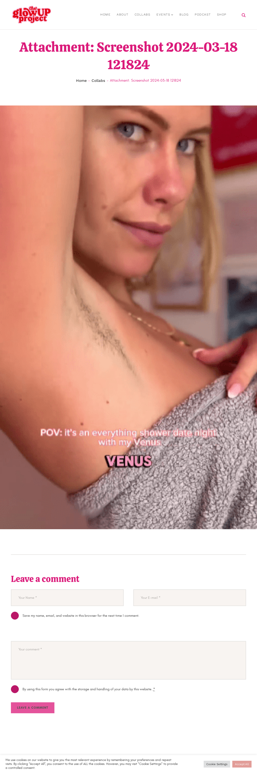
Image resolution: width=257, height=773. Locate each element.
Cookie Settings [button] (216, 764)
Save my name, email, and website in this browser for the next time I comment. (81, 616)
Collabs (98, 81)
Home (81, 81)
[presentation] (44, 633)
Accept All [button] (242, 764)
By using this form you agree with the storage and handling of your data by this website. (89, 690)
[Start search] (244, 15)
